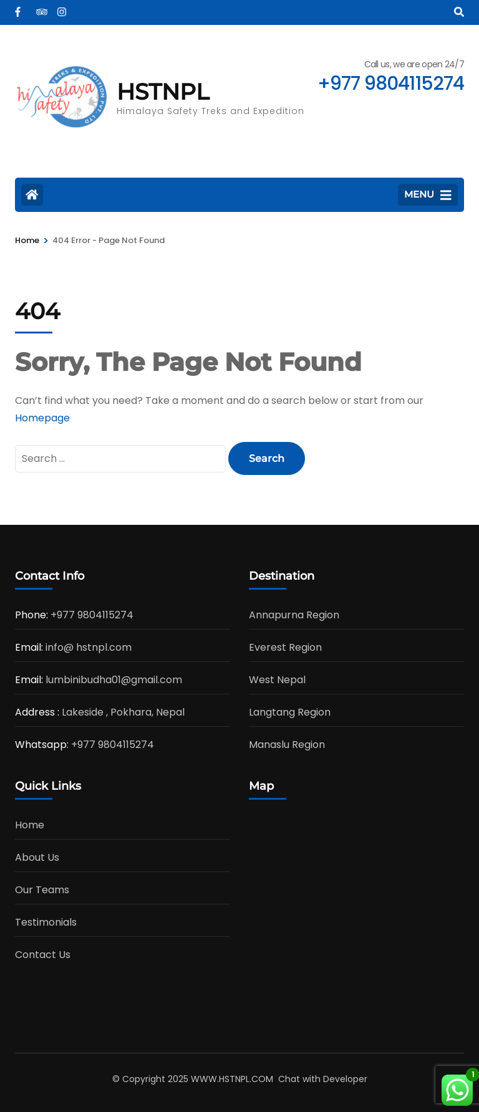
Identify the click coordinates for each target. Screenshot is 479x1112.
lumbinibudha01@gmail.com (114, 680)
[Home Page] (32, 195)
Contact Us (42, 954)
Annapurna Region (294, 615)
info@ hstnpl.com (89, 647)
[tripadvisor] (40, 8)
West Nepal (277, 680)
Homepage (42, 418)
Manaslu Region (287, 744)
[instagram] (61, 8)
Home (29, 825)
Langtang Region (290, 712)
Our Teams (42, 890)
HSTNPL (163, 91)
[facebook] (19, 8)
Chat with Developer (322, 1079)
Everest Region (285, 647)
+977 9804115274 (92, 615)
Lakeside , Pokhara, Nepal (123, 712)
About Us (37, 857)
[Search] (459, 12)
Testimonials (46, 922)
